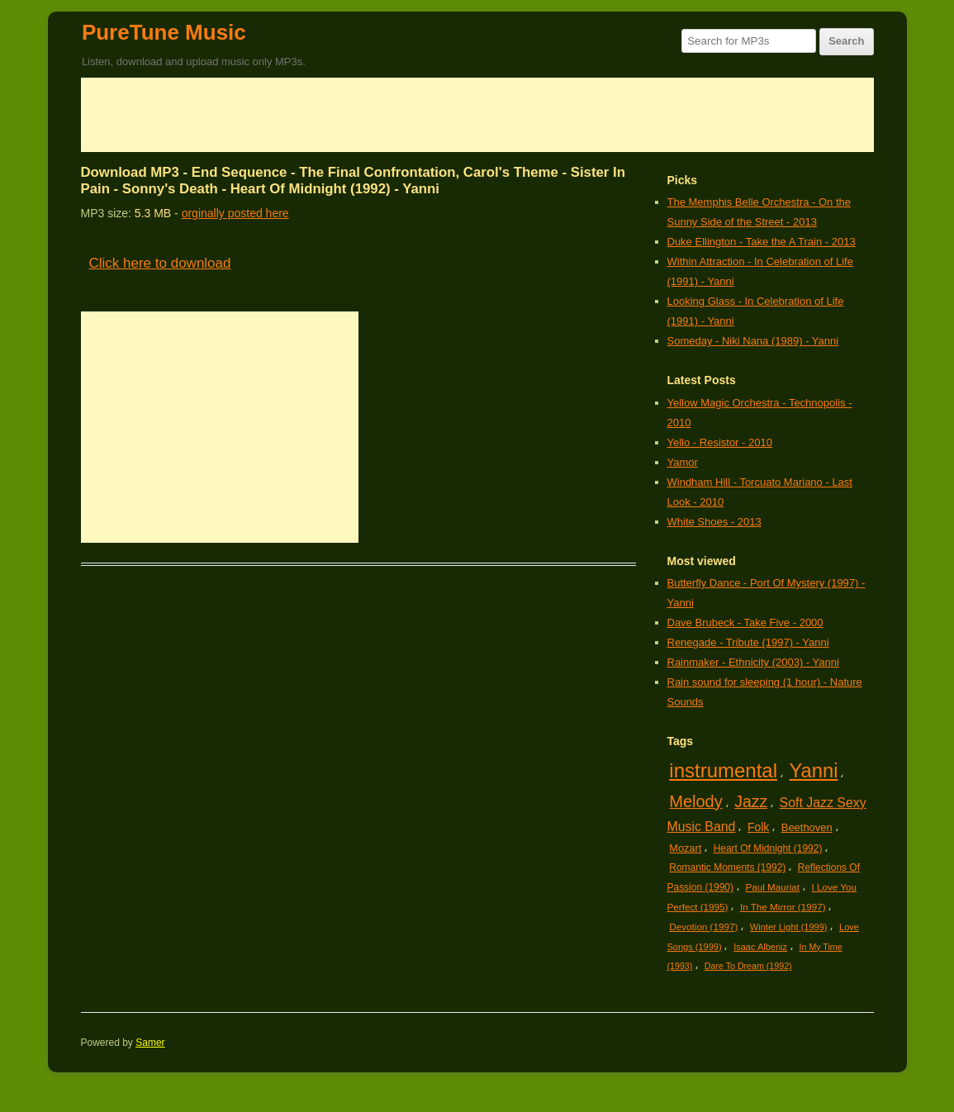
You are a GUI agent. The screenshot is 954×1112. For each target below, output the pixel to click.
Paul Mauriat (773, 887)
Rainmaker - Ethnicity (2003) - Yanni (753, 662)
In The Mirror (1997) (783, 906)
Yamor (682, 462)
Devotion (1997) (703, 926)
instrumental (723, 770)
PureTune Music (164, 32)
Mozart (685, 848)
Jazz (750, 801)
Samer (149, 1042)
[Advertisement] (477, 115)
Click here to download (160, 263)
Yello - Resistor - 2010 (719, 442)
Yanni (814, 770)
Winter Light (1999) (789, 927)
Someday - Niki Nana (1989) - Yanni (753, 341)
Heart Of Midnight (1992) (768, 848)
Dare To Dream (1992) (748, 966)
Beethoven (807, 827)
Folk (758, 827)
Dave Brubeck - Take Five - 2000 (745, 622)
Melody (695, 801)
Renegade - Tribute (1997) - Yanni (748, 642)
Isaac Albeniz (760, 947)
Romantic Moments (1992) (727, 867)
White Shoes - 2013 (714, 522)
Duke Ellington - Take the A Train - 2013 (761, 241)
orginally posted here (235, 213)
